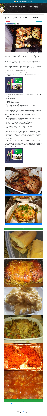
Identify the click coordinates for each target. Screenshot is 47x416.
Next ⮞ (23, 223)
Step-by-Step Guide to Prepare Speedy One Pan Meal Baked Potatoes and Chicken (26, 16)
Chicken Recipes (9, 16)
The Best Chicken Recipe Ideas (23, 1)
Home (6, 16)
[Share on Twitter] (6, 23)
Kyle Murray (8, 21)
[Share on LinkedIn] (12, 23)
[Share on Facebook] (9, 23)
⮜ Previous (23, 194)
